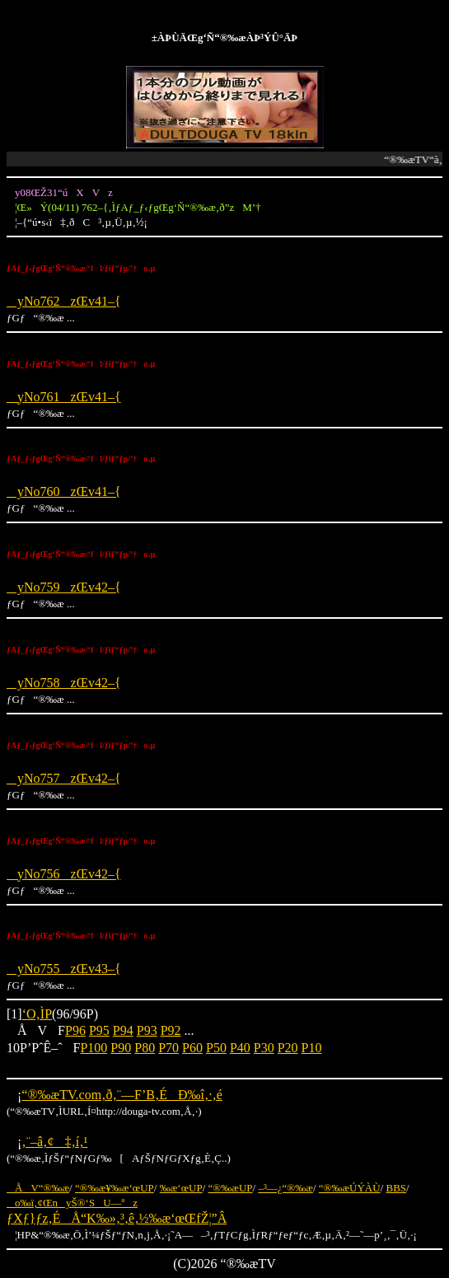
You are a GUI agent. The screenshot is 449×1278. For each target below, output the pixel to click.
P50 (216, 1048)
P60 (192, 1048)
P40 (240, 1048)
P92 (171, 1030)
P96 (75, 1030)
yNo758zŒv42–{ (64, 683)
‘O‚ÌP (37, 1014)
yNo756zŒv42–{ (64, 874)
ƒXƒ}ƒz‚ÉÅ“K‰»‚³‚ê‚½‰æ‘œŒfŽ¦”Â (117, 1218)
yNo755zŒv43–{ (64, 969)
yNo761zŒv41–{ (64, 397)
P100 (93, 1048)
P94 (123, 1030)
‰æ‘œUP (181, 1188)
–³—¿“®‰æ (285, 1188)
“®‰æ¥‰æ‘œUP (114, 1188)
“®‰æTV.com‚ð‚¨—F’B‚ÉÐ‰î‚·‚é (121, 1095)
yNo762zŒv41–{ (64, 301)
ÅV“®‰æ (38, 1188)
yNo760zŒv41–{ (64, 492)
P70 (168, 1048)
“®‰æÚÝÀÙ (350, 1188)
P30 (264, 1048)
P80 (144, 1048)
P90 (120, 1048)
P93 (147, 1030)
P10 (312, 1048)
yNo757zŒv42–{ (64, 778)
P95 (99, 1030)
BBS (396, 1188)
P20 (288, 1048)
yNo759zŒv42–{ (64, 587)
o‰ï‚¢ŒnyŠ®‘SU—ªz (72, 1202)
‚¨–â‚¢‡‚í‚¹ (54, 1142)
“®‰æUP (230, 1188)
